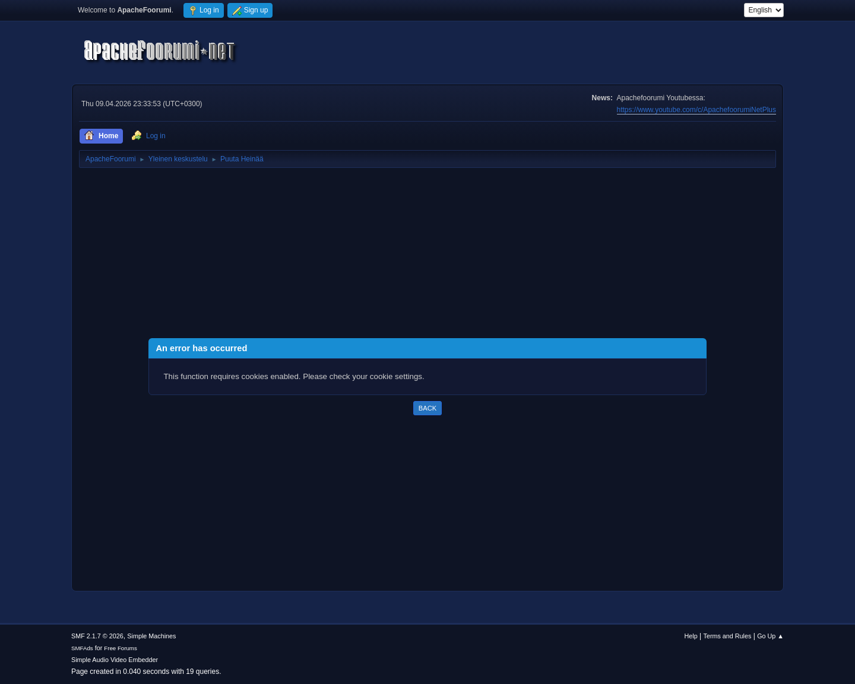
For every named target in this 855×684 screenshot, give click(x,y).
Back (427, 408)
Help (691, 636)
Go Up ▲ (770, 636)
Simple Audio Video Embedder (114, 659)
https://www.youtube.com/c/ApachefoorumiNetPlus (696, 110)
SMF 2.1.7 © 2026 (97, 636)
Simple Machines (151, 636)
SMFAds (82, 648)
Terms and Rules (728, 636)
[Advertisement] (427, 255)
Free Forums (120, 648)
